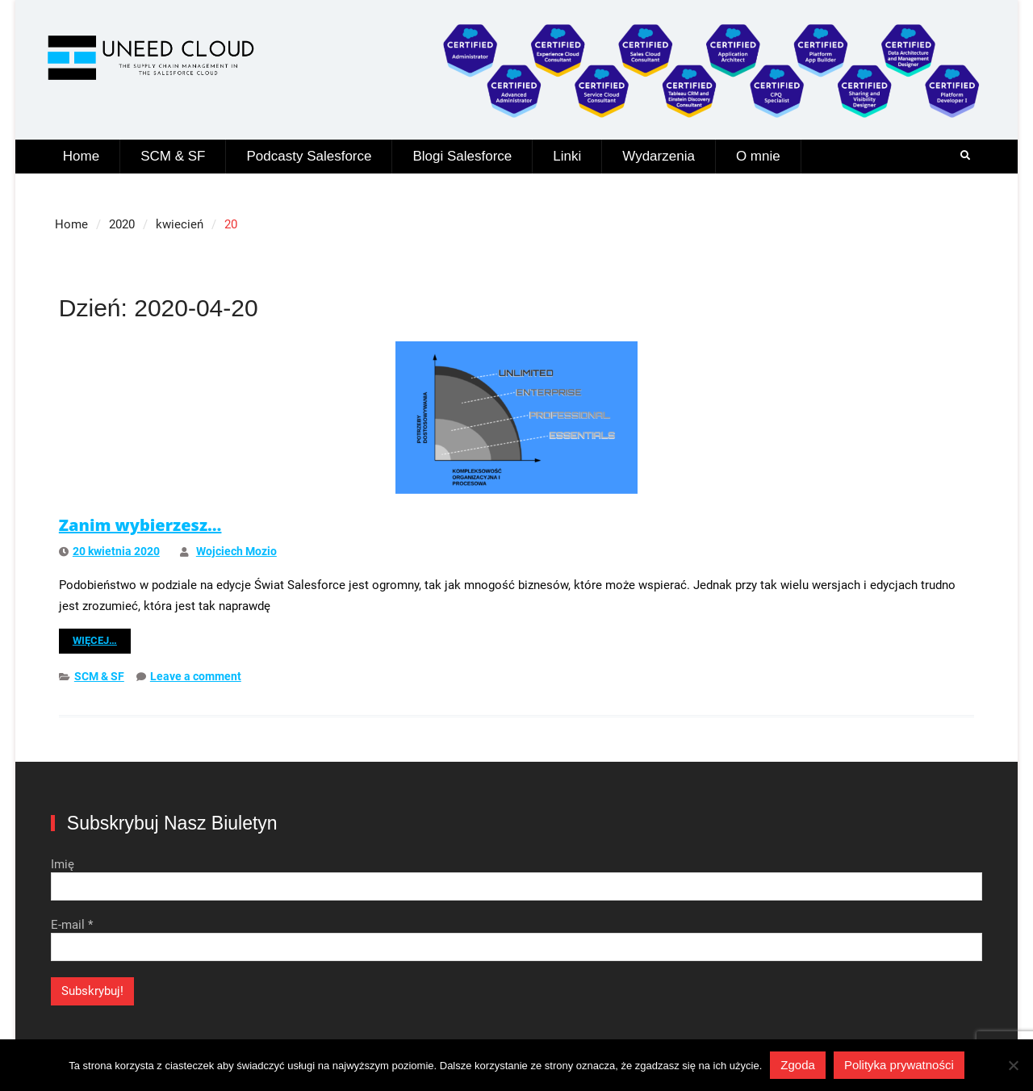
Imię (62, 864)
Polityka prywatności (899, 1065)
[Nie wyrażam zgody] (1013, 1065)
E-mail (72, 925)
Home (81, 156)
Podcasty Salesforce (308, 156)
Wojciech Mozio (236, 551)
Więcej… (95, 640)
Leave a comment (195, 676)
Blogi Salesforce (462, 156)
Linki (567, 156)
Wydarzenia (658, 156)
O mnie (758, 156)
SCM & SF (172, 156)
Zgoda (797, 1065)
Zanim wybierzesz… (140, 525)
